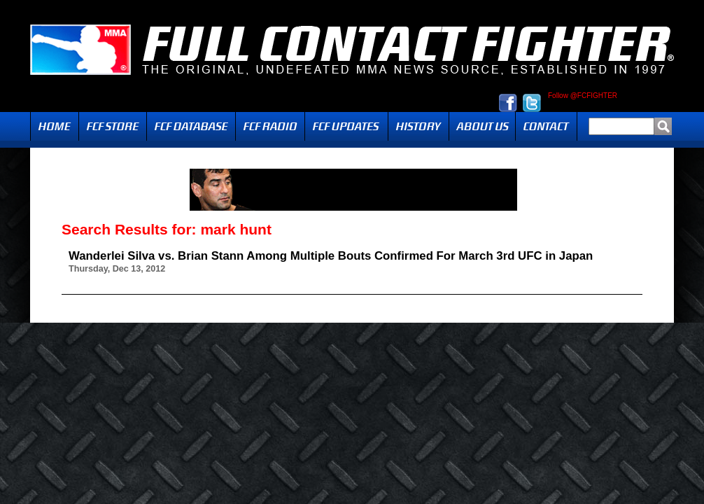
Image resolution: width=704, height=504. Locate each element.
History (418, 126)
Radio (270, 126)
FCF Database (191, 126)
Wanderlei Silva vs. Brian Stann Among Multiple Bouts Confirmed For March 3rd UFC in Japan (331, 255)
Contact (546, 126)
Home (54, 126)
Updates (346, 126)
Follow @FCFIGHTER (582, 95)
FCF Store (112, 126)
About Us (482, 126)
